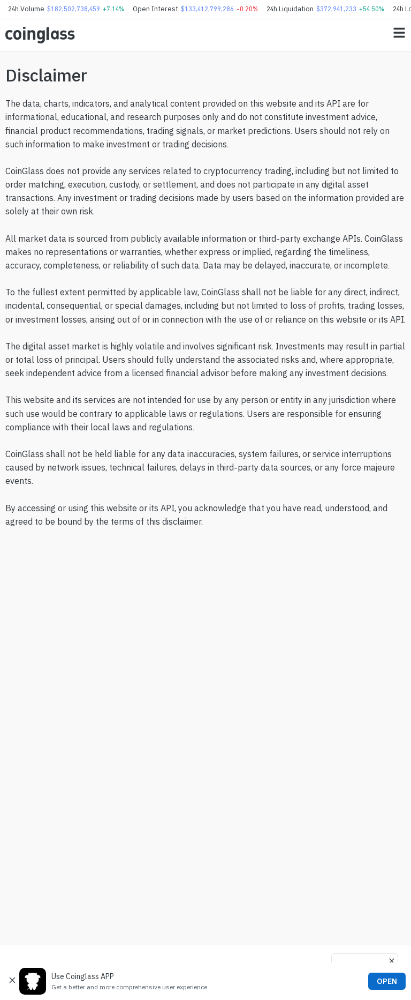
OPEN (387, 981)
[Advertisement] (205, 897)
